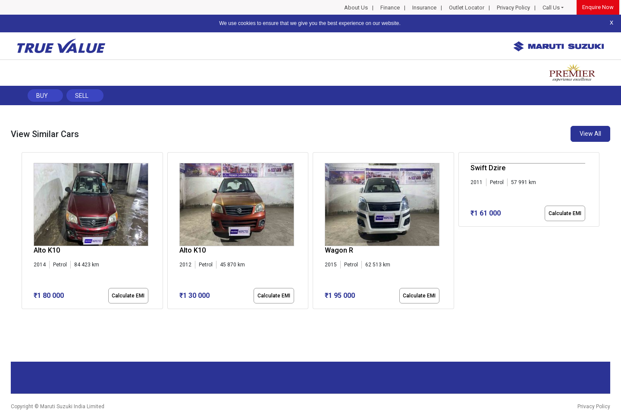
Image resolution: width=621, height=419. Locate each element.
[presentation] (26, 232)
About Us (356, 7)
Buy (42, 95)
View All (590, 133)
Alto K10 (47, 250)
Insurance (424, 7)
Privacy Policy (513, 7)
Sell (81, 95)
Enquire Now (598, 7)
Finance (390, 7)
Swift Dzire (487, 168)
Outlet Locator (466, 7)
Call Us (551, 7)
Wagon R (339, 250)
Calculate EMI (128, 296)
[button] (24, 316)
